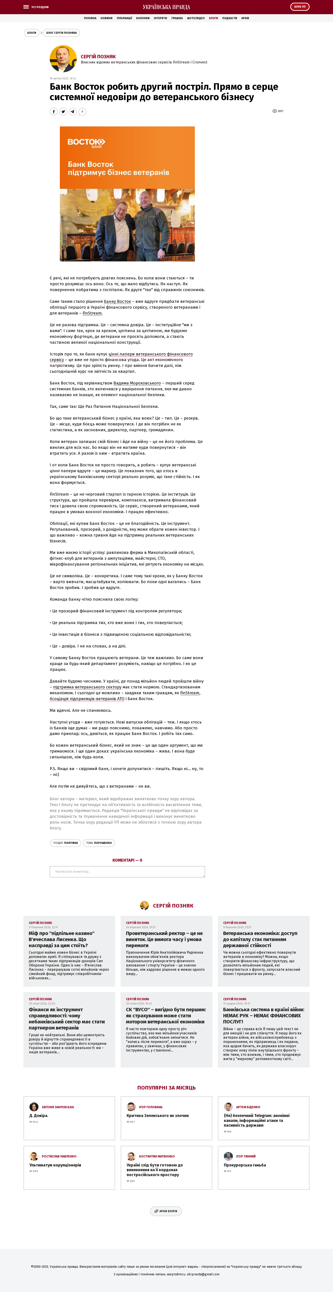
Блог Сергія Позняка (61, 32)
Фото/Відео (196, 18)
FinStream (92, 313)
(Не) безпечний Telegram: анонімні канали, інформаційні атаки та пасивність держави (257, 1120)
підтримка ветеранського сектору (87, 687)
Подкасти (229, 18)
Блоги (213, 18)
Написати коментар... (127, 871)
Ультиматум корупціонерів (55, 1165)
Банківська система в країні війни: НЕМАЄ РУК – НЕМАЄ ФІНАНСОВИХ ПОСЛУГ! (263, 1016)
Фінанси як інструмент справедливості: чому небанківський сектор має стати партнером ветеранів (67, 1019)
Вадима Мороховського (137, 383)
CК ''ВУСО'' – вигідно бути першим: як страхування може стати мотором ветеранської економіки (166, 1016)
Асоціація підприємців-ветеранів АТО (87, 698)
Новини (106, 18)
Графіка (177, 18)
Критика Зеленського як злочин (158, 1115)
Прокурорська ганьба (245, 1165)
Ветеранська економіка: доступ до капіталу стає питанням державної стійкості (260, 939)
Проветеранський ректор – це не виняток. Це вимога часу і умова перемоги (164, 939)
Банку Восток (117, 301)
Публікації (124, 18)
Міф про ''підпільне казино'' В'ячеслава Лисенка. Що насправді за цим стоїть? (61, 939)
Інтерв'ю (160, 18)
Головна (90, 18)
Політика (66, 843)
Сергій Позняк (98, 57)
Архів (245, 18)
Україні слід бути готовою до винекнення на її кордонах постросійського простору (155, 1170)
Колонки (143, 18)
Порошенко (99, 843)
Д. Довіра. (38, 1115)
